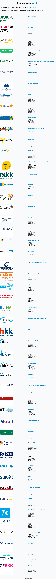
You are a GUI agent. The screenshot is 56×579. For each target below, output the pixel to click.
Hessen (5, 5)
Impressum (26, 578)
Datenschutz (30, 578)
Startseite (1, 5)
